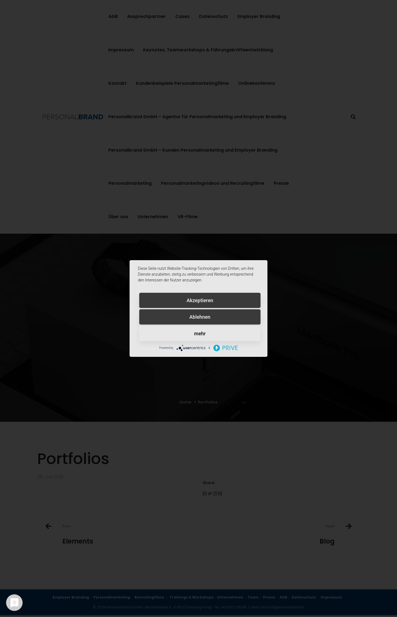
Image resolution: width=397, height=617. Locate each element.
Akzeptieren (200, 300)
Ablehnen (199, 317)
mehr (200, 333)
